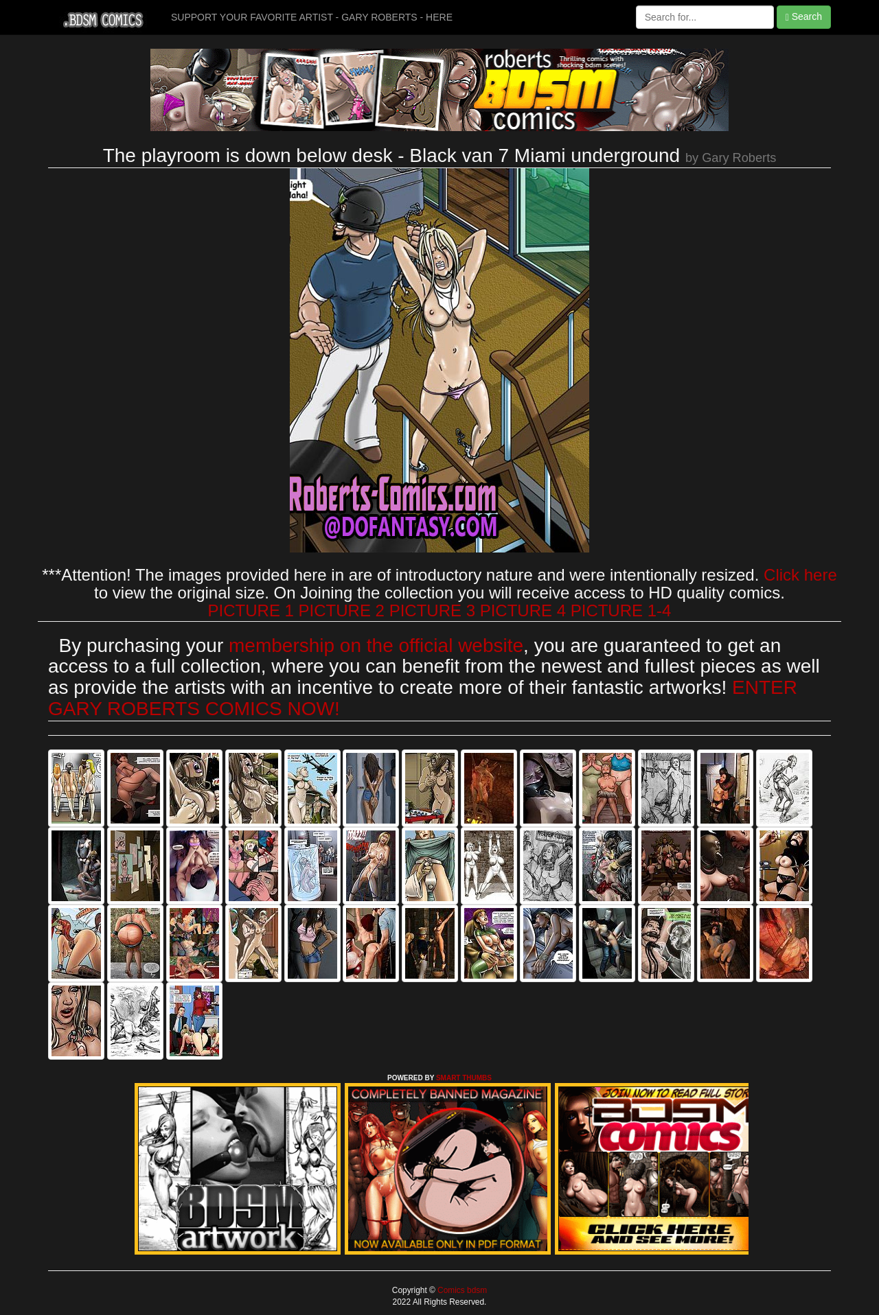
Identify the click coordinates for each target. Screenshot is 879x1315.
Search (804, 17)
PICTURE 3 (432, 610)
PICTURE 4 (523, 610)
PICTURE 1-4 (621, 610)
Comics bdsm (461, 1290)
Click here (800, 575)
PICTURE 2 (342, 610)
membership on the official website (376, 645)
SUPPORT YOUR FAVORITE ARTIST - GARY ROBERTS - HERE (312, 17)
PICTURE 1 (251, 610)
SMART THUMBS (464, 1078)
